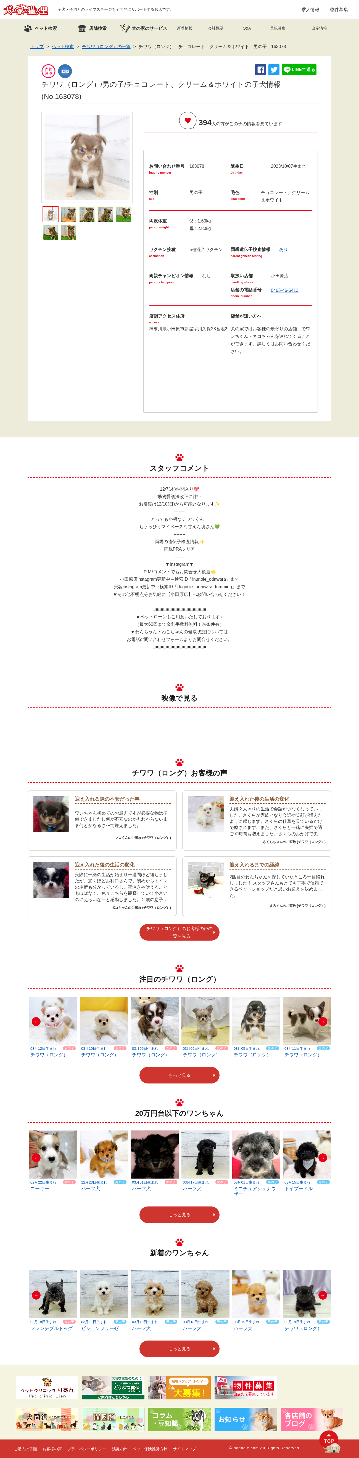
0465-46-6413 (285, 290)
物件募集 (339, 9)
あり (283, 249)
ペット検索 (63, 46)
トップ (37, 46)
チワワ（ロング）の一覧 (106, 46)
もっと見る (179, 1075)
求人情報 (310, 9)
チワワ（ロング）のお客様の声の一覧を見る (179, 932)
